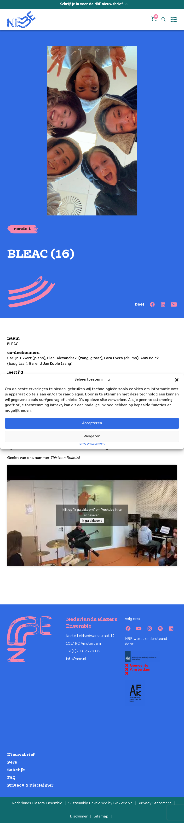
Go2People (123, 803)
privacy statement (92, 443)
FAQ (11, 778)
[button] (176, 379)
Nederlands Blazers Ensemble (37, 803)
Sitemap (101, 816)
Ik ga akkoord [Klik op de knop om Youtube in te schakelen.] (92, 520)
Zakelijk (16, 770)
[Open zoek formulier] (163, 19)
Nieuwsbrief (21, 755)
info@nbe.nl (76, 659)
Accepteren (92, 423)
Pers (12, 762)
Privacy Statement (155, 803)
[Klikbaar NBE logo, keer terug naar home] (21, 19)
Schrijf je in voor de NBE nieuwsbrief (92, 4)
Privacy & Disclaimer (30, 785)
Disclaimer (79, 816)
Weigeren (92, 436)
